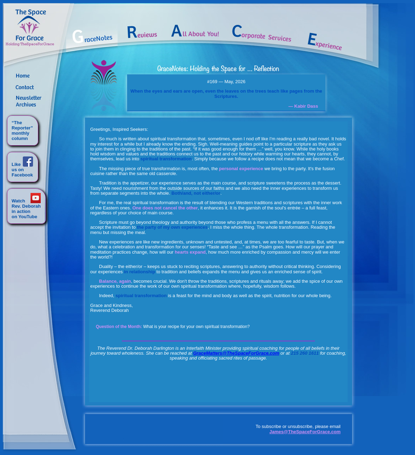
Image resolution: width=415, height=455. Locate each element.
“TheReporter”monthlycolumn (22, 130)
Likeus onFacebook (22, 170)
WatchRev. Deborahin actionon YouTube (26, 208)
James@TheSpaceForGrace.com (305, 431)
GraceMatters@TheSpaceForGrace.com (236, 353)
